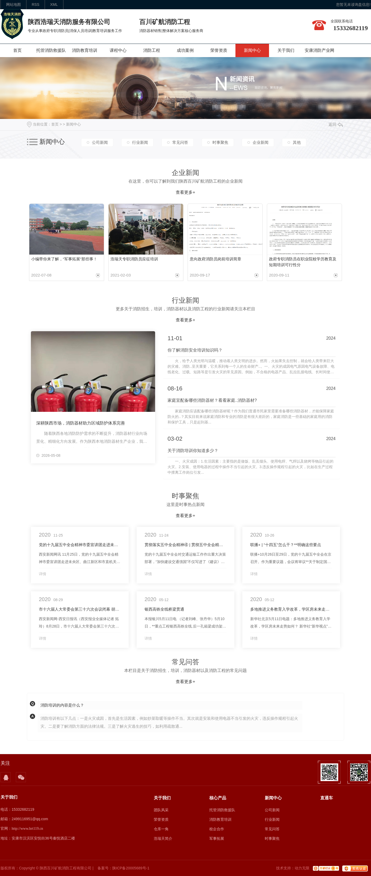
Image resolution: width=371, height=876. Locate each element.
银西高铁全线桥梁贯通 (164, 609)
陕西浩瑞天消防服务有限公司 (69, 21)
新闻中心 (252, 50)
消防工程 (151, 50)
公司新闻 (100, 142)
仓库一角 (161, 829)
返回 (335, 124)
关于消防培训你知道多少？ (193, 450)
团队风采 (161, 810)
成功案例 (185, 50)
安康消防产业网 (319, 50)
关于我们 (285, 50)
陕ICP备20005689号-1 (130, 868)
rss (35, 4)
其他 (297, 142)
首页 (17, 50)
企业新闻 (260, 142)
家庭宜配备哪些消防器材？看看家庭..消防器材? (212, 400)
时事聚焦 (220, 142)
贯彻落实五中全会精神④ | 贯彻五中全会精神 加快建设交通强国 (185, 544)
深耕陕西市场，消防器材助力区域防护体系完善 (80, 423)
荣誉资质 (218, 50)
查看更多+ (185, 192)
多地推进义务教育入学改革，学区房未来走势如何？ (291, 609)
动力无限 (302, 868)
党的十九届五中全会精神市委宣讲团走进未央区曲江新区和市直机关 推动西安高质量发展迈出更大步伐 (80, 544)
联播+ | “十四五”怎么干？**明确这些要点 (285, 544)
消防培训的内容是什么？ (62, 705)
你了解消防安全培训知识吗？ (195, 350)
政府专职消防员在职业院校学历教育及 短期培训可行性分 (302, 262)
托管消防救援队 (51, 50)
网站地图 (13, 4)
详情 (42, 574)
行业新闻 (140, 142)
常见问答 (180, 142)
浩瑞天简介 (163, 838)
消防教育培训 (84, 50)
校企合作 (216, 829)
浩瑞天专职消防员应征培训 (134, 259)
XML (54, 4)
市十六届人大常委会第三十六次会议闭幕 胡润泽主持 (80, 609)
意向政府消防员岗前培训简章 (215, 259)
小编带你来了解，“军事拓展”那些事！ (64, 259)
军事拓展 (216, 838)
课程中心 (118, 50)
